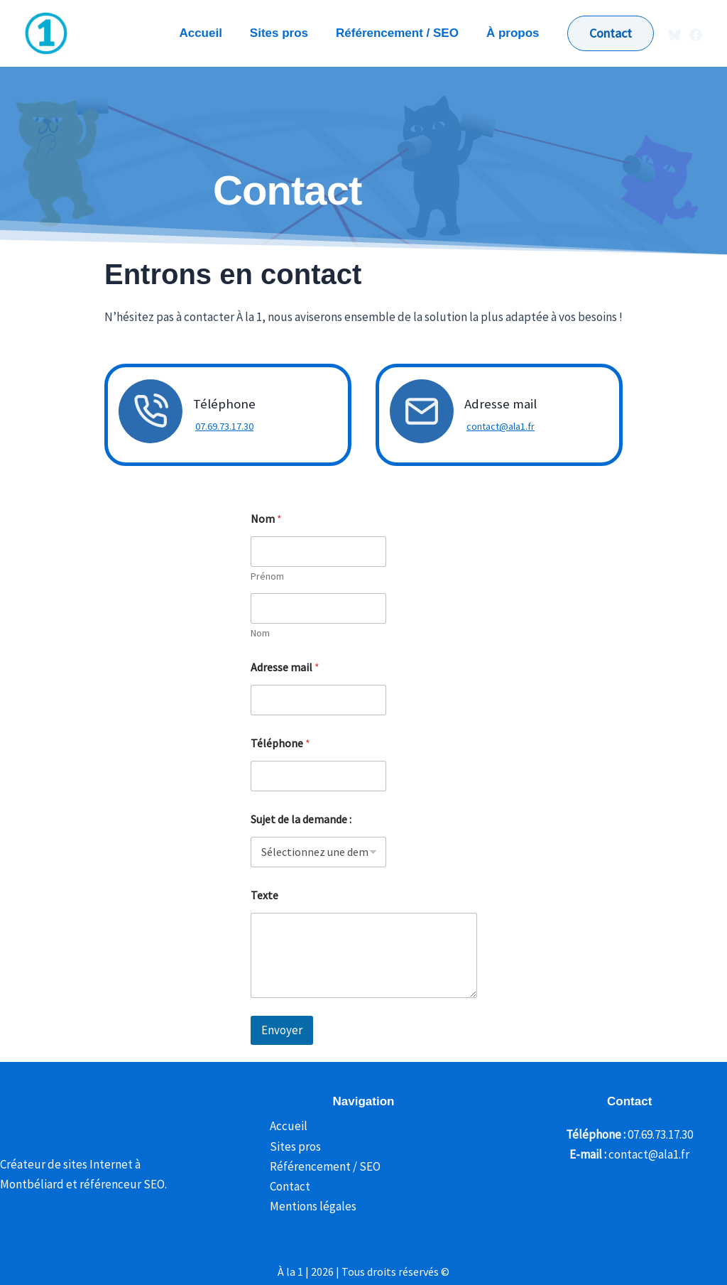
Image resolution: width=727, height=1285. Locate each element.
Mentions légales (309, 1206)
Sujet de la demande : (301, 819)
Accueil (285, 1126)
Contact (286, 1186)
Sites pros (291, 1146)
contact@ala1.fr (498, 426)
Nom (260, 633)
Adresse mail (285, 667)
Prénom (267, 576)
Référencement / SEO (321, 1166)
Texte (264, 895)
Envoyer (281, 1030)
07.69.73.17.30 (222, 426)
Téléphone (280, 743)
